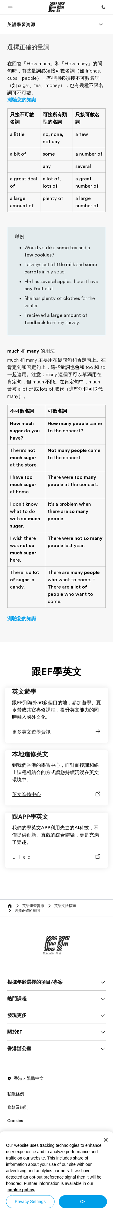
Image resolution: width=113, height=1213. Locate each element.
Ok (83, 1201)
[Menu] (101, 24)
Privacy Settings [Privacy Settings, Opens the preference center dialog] (30, 1201)
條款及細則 (17, 1107)
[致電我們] (103, 7)
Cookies (15, 1120)
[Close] (105, 1140)
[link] (21, 24)
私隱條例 (15, 1094)
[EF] (56, 7)
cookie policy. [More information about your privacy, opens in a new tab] (21, 1189)
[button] (10, 7)
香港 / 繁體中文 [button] (25, 1078)
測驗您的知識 (21, 100)
